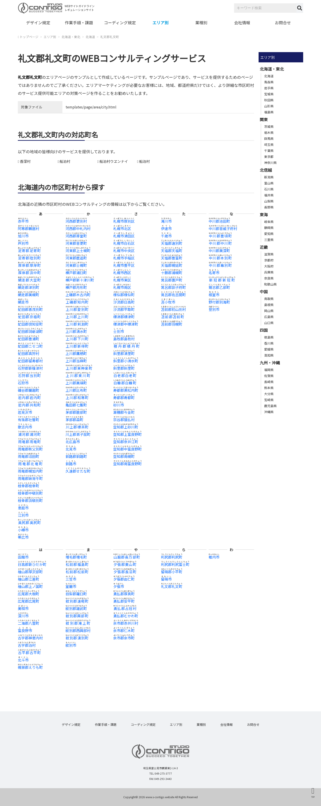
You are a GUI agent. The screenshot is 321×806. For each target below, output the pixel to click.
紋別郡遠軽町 (77, 601)
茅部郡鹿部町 (76, 412)
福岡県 (269, 369)
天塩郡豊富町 (171, 258)
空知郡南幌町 (124, 456)
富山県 (269, 183)
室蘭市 (71, 586)
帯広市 (23, 537)
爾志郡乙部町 (219, 287)
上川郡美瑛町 (76, 383)
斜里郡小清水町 (125, 360)
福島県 (269, 112)
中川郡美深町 (219, 250)
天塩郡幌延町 (171, 265)
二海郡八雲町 (28, 623)
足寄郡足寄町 (29, 250)
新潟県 (269, 177)
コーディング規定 (120, 22)
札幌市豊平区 (124, 265)
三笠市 (71, 579)
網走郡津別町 (28, 287)
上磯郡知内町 (77, 302)
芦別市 (23, 243)
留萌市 (166, 579)
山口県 (269, 322)
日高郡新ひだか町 (32, 564)
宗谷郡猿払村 (124, 419)
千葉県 (269, 150)
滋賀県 (269, 254)
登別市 (214, 309)
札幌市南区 (122, 287)
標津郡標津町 (124, 316)
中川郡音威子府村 (223, 228)
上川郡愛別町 (77, 309)
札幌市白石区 (124, 243)
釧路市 (71, 463)
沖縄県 (269, 412)
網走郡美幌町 (28, 294)
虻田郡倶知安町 (30, 324)
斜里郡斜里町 (124, 368)
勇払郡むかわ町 (125, 615)
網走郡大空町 (29, 280)
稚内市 (214, 557)
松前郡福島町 (77, 564)
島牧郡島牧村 (124, 338)
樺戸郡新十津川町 (80, 280)
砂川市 (118, 405)
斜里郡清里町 (124, 353)
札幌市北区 (122, 228)
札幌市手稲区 (124, 258)
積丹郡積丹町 (126, 346)
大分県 (269, 394)
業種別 (201, 22)
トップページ (29, 37)
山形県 (269, 106)
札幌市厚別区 (124, 221)
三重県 (269, 239)
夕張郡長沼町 (124, 571)
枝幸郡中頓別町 (30, 493)
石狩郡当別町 (29, 375)
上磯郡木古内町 (78, 294)
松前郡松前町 (77, 571)
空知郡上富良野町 (127, 434)
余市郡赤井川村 (125, 623)
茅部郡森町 (74, 419)
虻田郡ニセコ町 (30, 346)
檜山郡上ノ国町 (30, 586)
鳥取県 (269, 298)
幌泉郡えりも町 (30, 667)
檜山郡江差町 (28, 579)
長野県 (269, 207)
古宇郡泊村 (27, 645)
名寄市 (214, 272)
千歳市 (166, 236)
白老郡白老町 (124, 375)
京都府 (269, 260)
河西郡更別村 (76, 221)
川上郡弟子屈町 (78, 434)
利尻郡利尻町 (171, 557)
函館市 (23, 557)
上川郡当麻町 (76, 360)
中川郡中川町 (220, 243)
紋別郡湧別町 (77, 638)
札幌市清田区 (124, 236)
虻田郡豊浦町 (28, 338)
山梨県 (269, 201)
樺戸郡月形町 (76, 287)
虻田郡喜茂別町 (30, 309)
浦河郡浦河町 (29, 434)
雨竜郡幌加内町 (30, 471)
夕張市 (118, 586)
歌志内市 (25, 427)
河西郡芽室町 (76, 236)
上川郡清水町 (76, 331)
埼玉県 (269, 144)
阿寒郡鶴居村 (28, 228)
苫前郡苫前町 (172, 316)
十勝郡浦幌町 (171, 272)
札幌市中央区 (124, 250)
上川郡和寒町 (77, 397)
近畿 (264, 247)
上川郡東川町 (78, 375)
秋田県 (269, 100)
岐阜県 (269, 221)
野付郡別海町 (219, 302)
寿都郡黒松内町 (125, 390)
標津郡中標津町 (125, 324)
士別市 (118, 331)
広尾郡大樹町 (28, 593)
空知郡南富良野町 (127, 463)
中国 (264, 291)
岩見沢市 (25, 412)
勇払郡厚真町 (124, 593)
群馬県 (269, 138)
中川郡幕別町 (220, 265)
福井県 (269, 195)
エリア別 (160, 22)
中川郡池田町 (219, 221)
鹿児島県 (270, 406)
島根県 (269, 304)
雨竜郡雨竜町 (29, 441)
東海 (264, 214)
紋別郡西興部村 (78, 630)
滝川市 (166, 221)
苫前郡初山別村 (173, 309)
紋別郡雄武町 (76, 608)
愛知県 (269, 233)
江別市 (23, 515)
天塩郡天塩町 (171, 250)
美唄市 (23, 608)
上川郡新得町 (77, 346)
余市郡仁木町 (124, 630)
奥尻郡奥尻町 (29, 522)
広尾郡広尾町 (28, 601)
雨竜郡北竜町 (30, 463)
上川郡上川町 (77, 316)
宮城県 (269, 94)
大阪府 (269, 266)
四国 (264, 330)
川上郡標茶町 (77, 427)
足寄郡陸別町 (29, 258)
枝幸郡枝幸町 (28, 485)
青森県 (269, 82)
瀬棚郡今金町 (124, 412)
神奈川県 (270, 162)
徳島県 (269, 337)
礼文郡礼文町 (109, 37)
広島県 (269, 316)
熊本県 (269, 388)
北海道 (90, 37)
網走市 (23, 302)
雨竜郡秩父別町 (30, 449)
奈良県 (269, 278)
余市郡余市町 (124, 638)
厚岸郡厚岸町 (29, 265)
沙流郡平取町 (124, 309)
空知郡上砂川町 (125, 427)
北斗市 (23, 660)
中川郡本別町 (220, 258)
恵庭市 (23, 507)
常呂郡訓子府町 (173, 287)
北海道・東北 (71, 37)
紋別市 (71, 645)
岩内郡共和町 (29, 405)
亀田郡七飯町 (76, 405)
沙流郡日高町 (124, 302)
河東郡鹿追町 (76, 258)
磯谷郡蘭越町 (28, 390)
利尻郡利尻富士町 (175, 564)
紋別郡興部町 (77, 615)
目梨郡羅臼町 (76, 593)
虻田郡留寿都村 (30, 360)
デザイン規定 (38, 22)
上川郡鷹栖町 (76, 353)
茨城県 (269, 126)
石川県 (269, 189)
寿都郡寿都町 (124, 397)
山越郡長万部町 (126, 557)
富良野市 (25, 630)
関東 (264, 119)
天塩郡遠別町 (171, 243)
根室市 (214, 294)
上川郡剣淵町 (77, 324)
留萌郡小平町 (171, 571)
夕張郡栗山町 (124, 564)
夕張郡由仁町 (124, 579)
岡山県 (269, 310)
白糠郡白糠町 (124, 383)
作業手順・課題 (79, 22)
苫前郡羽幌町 (171, 324)
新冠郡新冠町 (222, 280)
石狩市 (23, 383)
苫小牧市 (168, 302)
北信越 (266, 170)
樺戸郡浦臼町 (76, 272)
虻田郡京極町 (29, 316)
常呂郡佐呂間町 (173, 294)
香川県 (269, 343)
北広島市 (73, 441)
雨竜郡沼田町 (28, 456)
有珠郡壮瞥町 (28, 419)
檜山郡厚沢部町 (30, 571)
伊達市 (166, 228)
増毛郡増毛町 (76, 557)
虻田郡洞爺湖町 (30, 331)
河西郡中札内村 (78, 228)
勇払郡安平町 (124, 601)
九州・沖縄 (270, 362)
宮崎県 (269, 400)
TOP (313, 797)
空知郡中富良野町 (127, 449)
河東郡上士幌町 (78, 250)
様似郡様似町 (124, 294)
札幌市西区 (122, 272)
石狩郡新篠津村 (30, 368)
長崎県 (269, 382)
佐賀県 (269, 375)
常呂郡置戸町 (171, 280)
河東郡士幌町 (76, 265)
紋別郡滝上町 (78, 623)
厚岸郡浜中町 (29, 272)
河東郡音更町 (76, 243)
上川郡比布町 (76, 390)
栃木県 (269, 132)
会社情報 (242, 22)
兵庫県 (269, 272)
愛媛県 (269, 349)
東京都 (269, 156)
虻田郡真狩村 (28, 353)
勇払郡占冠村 (124, 608)
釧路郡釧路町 (76, 456)
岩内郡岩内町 (29, 397)
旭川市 (23, 236)
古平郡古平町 (29, 652)
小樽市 (23, 530)
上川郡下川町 (77, 338)
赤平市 (23, 221)
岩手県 (269, 88)
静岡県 (269, 227)
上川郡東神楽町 (79, 368)
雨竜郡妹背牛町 (30, 478)
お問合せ (283, 22)
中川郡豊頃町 (220, 236)
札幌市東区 (122, 280)
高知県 (269, 355)
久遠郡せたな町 (78, 471)
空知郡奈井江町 (125, 441)
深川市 (23, 615)
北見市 (71, 449)
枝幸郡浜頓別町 (30, 500)
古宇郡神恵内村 (30, 638)
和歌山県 (270, 284)
